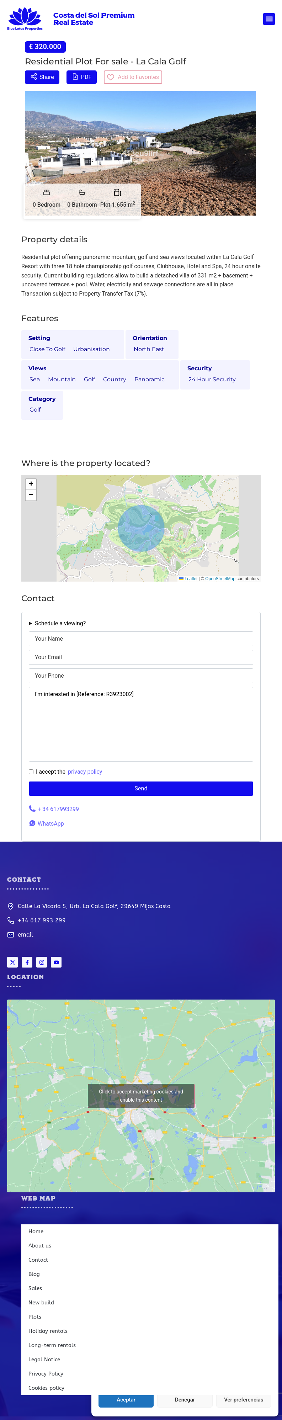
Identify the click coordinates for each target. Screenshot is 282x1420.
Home (35, 1231)
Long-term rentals (52, 1345)
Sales (35, 1288)
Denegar (185, 1400)
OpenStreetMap (220, 578)
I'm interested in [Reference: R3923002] (141, 724)
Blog (34, 1274)
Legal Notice (44, 1359)
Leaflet (188, 578)
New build (41, 1302)
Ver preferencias (243, 1400)
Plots (34, 1317)
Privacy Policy (45, 1374)
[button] (269, 19)
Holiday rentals (48, 1331)
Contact (38, 1260)
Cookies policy (46, 1388)
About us (39, 1245)
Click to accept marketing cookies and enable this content (141, 1096)
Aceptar (126, 1400)
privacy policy (85, 771)
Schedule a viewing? (60, 623)
